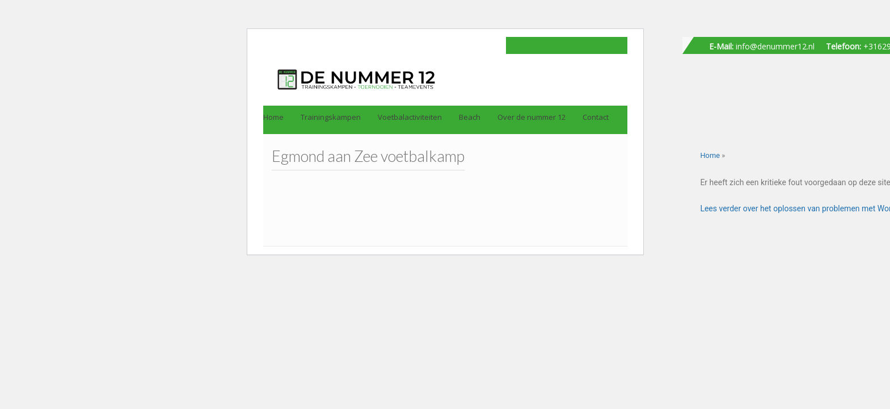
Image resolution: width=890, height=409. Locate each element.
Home (710, 155)
